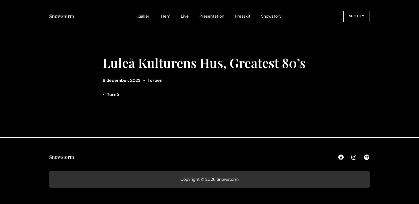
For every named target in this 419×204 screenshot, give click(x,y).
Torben (155, 80)
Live (185, 16)
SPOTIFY (356, 16)
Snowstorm (61, 16)
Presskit (242, 16)
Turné (113, 94)
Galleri (144, 16)
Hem (165, 16)
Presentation (211, 16)
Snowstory (271, 16)
